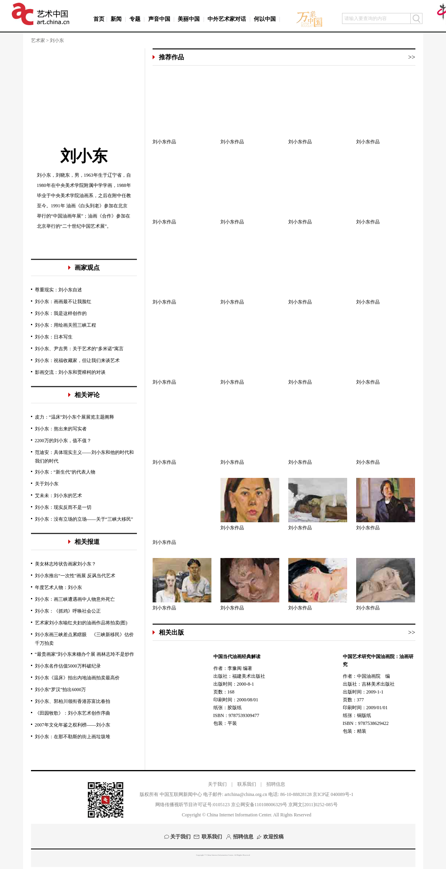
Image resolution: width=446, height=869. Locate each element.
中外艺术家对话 (227, 19)
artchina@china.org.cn (245, 794)
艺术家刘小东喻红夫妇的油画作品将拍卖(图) (81, 623)
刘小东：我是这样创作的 (61, 313)
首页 (98, 19)
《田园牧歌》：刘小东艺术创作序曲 (72, 713)
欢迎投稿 (273, 837)
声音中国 (159, 19)
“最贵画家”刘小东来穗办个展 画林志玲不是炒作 (85, 654)
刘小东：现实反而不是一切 (63, 507)
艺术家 (38, 40)
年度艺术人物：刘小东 (58, 587)
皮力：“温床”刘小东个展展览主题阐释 (75, 417)
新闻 (116, 19)
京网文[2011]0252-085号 (313, 804)
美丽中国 (189, 19)
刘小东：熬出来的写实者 (61, 429)
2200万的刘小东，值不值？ (63, 440)
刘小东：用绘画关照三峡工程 (65, 325)
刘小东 (83, 156)
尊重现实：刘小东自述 (58, 290)
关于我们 (217, 784)
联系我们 (246, 784)
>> (411, 57)
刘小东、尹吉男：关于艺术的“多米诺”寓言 (79, 348)
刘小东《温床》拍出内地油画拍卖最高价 (77, 678)
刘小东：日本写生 (54, 337)
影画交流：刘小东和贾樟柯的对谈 (70, 372)
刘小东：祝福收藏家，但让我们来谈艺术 (77, 360)
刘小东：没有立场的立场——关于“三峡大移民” (84, 519)
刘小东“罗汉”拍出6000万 (60, 689)
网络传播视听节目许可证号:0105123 (192, 804)
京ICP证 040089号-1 (333, 794)
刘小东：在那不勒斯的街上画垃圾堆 (72, 736)
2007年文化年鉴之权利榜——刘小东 (72, 725)
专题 (134, 19)
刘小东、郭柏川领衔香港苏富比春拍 (72, 701)
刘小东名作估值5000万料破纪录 (68, 666)
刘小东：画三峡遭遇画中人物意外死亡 (75, 599)
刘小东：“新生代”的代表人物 (65, 472)
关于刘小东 (46, 484)
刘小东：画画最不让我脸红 (63, 301)
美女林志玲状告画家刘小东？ (65, 564)
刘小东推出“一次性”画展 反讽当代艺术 (75, 575)
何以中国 (265, 19)
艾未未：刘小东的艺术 (58, 495)
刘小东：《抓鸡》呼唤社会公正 (68, 611)
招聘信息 (275, 784)
